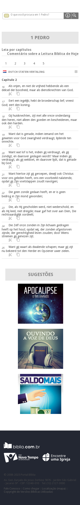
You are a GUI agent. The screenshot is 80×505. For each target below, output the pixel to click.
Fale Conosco (12, 488)
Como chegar (31, 488)
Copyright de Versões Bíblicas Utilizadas (28, 491)
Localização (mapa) (54, 488)
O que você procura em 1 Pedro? (30, 14)
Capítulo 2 (9, 80)
